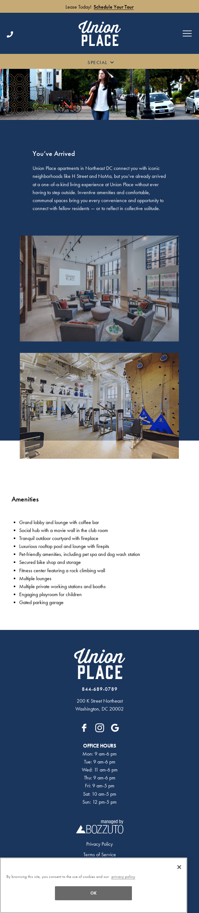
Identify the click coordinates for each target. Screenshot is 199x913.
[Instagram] (99, 727)
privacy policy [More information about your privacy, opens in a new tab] (123, 876)
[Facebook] (84, 727)
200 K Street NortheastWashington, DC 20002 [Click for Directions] (99, 705)
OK (93, 893)
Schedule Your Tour (114, 7)
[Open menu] (187, 33)
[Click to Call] (39, 34)
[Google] (115, 727)
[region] (93, 885)
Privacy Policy (99, 844)
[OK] (179, 867)
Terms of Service (99, 854)
